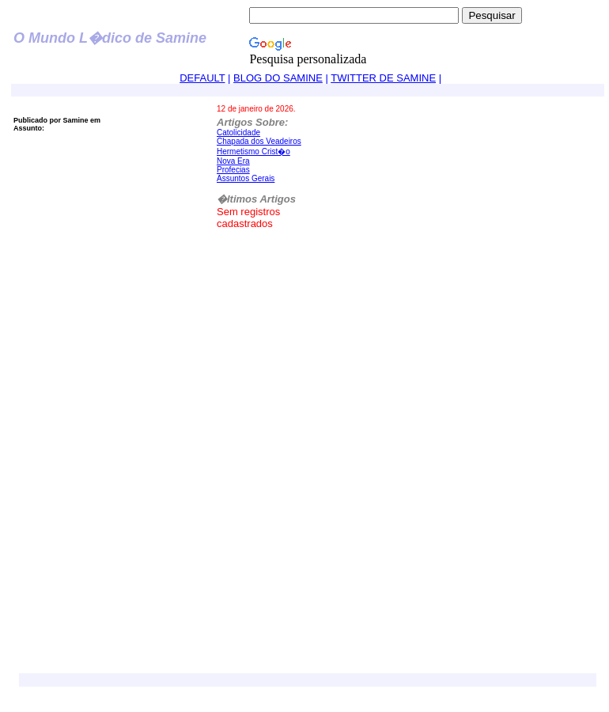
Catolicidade (238, 132)
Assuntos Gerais (245, 178)
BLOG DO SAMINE (278, 78)
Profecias (233, 169)
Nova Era (233, 161)
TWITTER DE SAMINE (383, 78)
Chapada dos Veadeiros (259, 141)
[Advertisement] (159, 511)
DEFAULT (202, 78)
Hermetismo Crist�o (253, 151)
